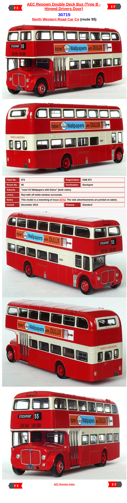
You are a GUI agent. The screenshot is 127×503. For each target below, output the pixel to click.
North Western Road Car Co (55, 19)
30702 (62, 200)
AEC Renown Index (64, 484)
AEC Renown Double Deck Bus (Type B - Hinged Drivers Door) (64, 6)
